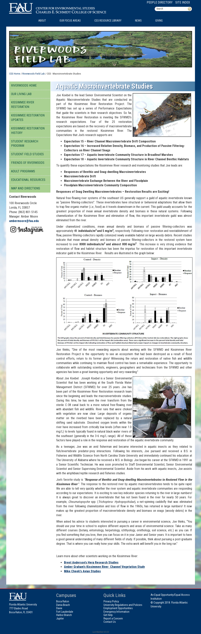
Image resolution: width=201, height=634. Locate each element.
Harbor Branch (64, 615)
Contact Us (110, 621)
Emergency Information (116, 611)
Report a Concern (113, 618)
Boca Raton (62, 601)
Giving (159, 20)
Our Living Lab (21, 94)
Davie (59, 608)
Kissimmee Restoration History (28, 131)
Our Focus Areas (70, 20)
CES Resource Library (107, 20)
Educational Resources (28, 180)
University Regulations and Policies (123, 604)
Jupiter (60, 618)
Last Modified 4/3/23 (100, 632)
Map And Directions (25, 188)
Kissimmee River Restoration (22, 105)
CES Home (14, 73)
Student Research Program (24, 144)
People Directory (160, 2)
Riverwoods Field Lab (33, 73)
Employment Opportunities (118, 608)
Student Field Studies (27, 154)
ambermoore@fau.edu (24, 221)
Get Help (108, 615)
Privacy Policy (111, 601)
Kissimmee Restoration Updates (28, 118)
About (42, 20)
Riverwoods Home (24, 85)
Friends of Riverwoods (27, 163)
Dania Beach (63, 604)
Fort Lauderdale (64, 611)
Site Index (182, 2)
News (138, 20)
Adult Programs (23, 171)
